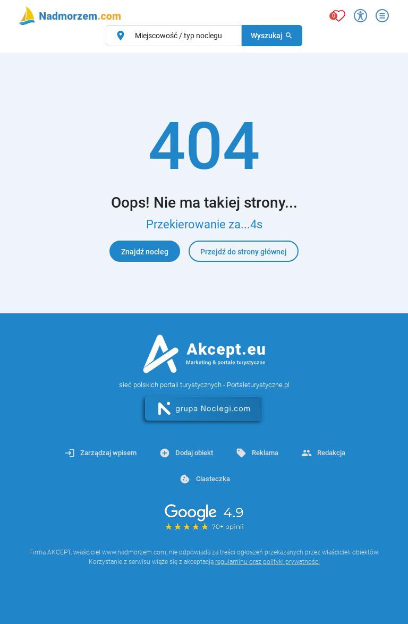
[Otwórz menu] (382, 15)
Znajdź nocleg (144, 251)
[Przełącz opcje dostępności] (360, 15)
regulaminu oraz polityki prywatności (267, 562)
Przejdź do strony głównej (243, 251)
